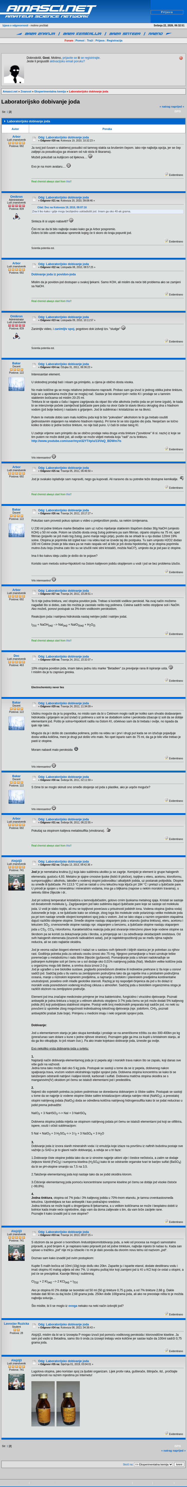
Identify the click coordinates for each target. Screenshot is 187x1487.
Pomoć (80, 40)
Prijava (99, 40)
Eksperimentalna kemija (50, 91)
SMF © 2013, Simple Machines (47, 1482)
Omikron (16, 197)
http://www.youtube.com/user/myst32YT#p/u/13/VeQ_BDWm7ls (76, 441)
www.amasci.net (142, 1482)
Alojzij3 (16, 861)
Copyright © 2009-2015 (118, 1482)
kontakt (179, 1482)
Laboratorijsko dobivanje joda (88, 91)
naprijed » (177, 106)
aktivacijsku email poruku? (67, 61)
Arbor (16, 136)
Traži (90, 40)
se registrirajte (90, 58)
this (68, 181)
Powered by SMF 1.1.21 (14, 1482)
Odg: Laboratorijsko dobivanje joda (63, 137)
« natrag (165, 106)
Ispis (177, 111)
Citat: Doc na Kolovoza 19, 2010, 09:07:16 (62, 207)
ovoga (72, 1306)
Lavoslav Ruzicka (16, 1323)
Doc (16, 656)
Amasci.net (10, 91)
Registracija (114, 40)
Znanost (26, 91)
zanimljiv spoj (64, 329)
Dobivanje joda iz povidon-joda (53, 274)
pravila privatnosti (163, 1482)
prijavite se (70, 58)
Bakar (16, 363)
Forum (69, 40)
